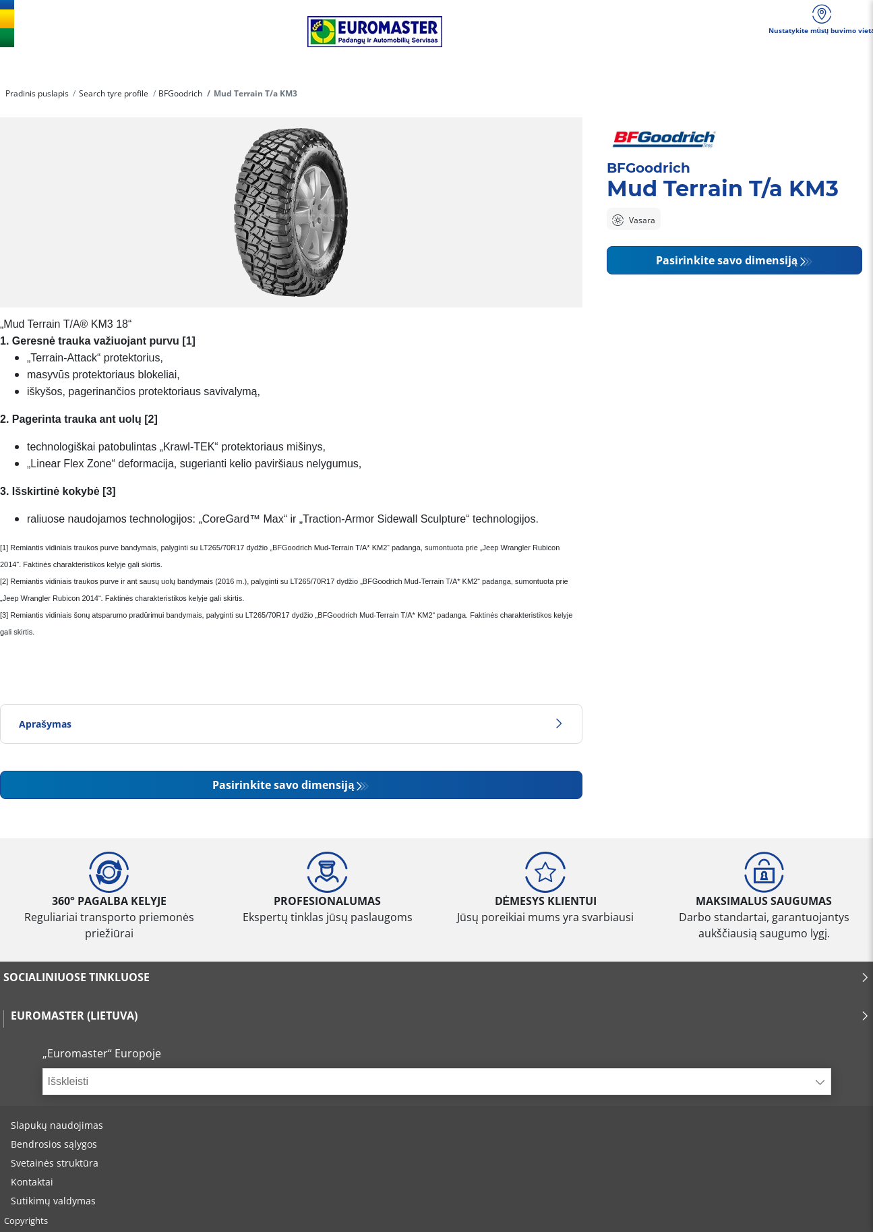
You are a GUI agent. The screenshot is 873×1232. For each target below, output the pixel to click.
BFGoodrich (180, 93)
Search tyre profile (113, 93)
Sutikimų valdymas (53, 1200)
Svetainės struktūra (54, 1162)
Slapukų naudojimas (57, 1125)
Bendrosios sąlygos (54, 1144)
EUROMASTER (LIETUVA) (440, 1015)
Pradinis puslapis (37, 93)
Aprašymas (291, 723)
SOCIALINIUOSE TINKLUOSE (436, 977)
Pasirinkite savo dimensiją (283, 785)
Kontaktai (32, 1181)
